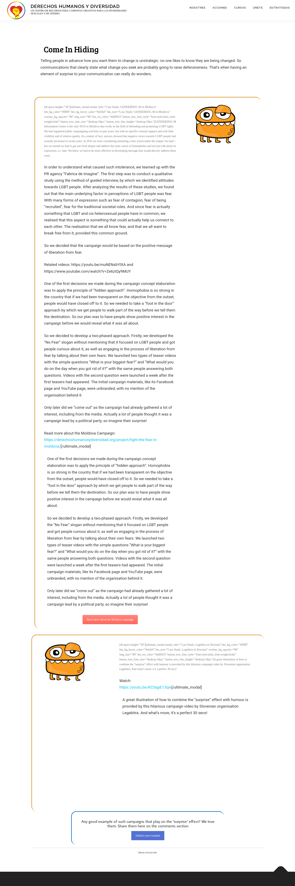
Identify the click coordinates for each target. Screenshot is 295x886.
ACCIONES (219, 7)
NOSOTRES (198, 7)
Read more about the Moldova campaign (110, 619)
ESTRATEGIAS (280, 7)
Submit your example (148, 835)
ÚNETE (258, 7)
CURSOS (240, 7)
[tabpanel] (147, 438)
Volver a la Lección (147, 852)
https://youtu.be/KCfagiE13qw (145, 687)
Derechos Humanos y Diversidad (75, 6)
